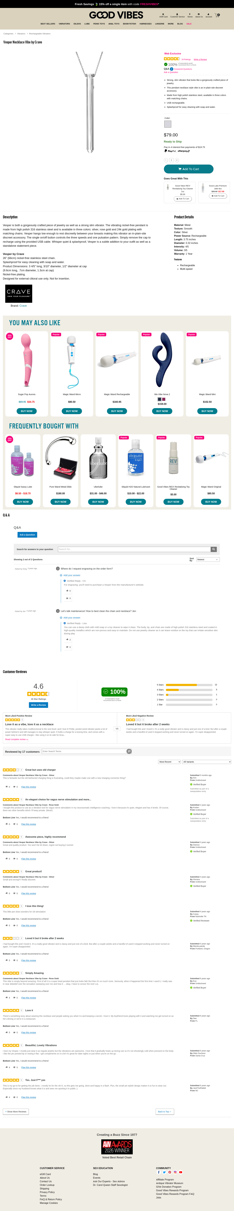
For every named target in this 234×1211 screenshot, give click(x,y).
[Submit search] (214, 549)
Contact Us (46, 1181)
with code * (117, 4)
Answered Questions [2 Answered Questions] (183, 69)
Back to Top (164, 1111)
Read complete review (17, 740)
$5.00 (173, 494)
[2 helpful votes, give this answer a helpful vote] (68, 640)
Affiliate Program (165, 1179)
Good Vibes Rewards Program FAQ (175, 1193)
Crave (23, 305)
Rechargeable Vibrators (39, 33)
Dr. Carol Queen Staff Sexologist (110, 1184)
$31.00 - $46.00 (98, 493)
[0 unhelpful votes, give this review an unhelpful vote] (15, 787)
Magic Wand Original (211, 486)
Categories (8, 33)
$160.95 (117, 401)
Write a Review (200, 59)
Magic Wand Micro (72, 394)
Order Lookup (47, 1184)
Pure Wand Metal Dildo (60, 486)
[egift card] (163, 15)
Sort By (192, 559)
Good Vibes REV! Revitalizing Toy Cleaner (173, 488)
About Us (45, 1177)
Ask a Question (171, 72)
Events (96, 1177)
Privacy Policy (47, 1192)
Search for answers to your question (35, 549)
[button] (168, 124)
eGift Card (45, 1174)
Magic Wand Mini (207, 394)
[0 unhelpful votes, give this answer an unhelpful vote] (68, 598)
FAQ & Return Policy (51, 1199)
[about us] (199, 15)
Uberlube (98, 486)
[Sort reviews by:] (169, 762)
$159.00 (162, 403)
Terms (43, 1195)
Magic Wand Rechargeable (117, 394)
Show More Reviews (15, 1111)
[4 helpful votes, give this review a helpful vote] (7, 998)
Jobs (158, 1197)
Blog (95, 1174)
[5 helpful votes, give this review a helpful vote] (7, 960)
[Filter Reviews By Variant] (206, 762)
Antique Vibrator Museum (169, 1183)
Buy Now (26, 411)
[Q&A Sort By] (208, 559)
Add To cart (188, 168)
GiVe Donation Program (168, 1186)
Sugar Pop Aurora (26, 394)
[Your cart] (216, 15)
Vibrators (21, 33)
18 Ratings (186, 59)
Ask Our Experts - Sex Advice (109, 1181)
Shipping (44, 1188)
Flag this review (28, 787)
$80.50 (72, 401)
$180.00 (60, 493)
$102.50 (207, 401)
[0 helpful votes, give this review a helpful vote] (7, 787)
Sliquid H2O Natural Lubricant (135, 486)
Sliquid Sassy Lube (23, 486)
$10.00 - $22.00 (135, 493)
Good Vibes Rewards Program (172, 1190)
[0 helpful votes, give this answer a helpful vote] (68, 591)
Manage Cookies (49, 1202)
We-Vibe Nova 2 (162, 394)
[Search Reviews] (87, 751)
